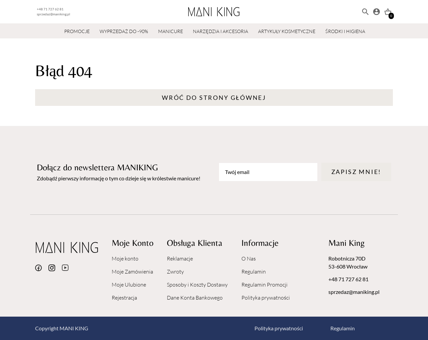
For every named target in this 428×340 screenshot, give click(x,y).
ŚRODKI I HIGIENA (345, 31)
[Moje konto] (376, 11)
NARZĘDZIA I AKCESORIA (220, 31)
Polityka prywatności (265, 297)
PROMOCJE (77, 31)
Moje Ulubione (129, 284)
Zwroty (175, 271)
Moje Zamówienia (132, 271)
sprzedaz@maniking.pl (53, 14)
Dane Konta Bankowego (195, 297)
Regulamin (253, 271)
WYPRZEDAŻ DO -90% (124, 31)
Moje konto (125, 258)
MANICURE (170, 31)
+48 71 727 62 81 (50, 9)
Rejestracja (124, 297)
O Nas (248, 258)
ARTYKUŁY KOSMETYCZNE (286, 31)
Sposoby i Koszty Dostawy (197, 284)
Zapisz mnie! (356, 171)
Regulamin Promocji (264, 284)
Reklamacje (180, 258)
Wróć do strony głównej (214, 97)
